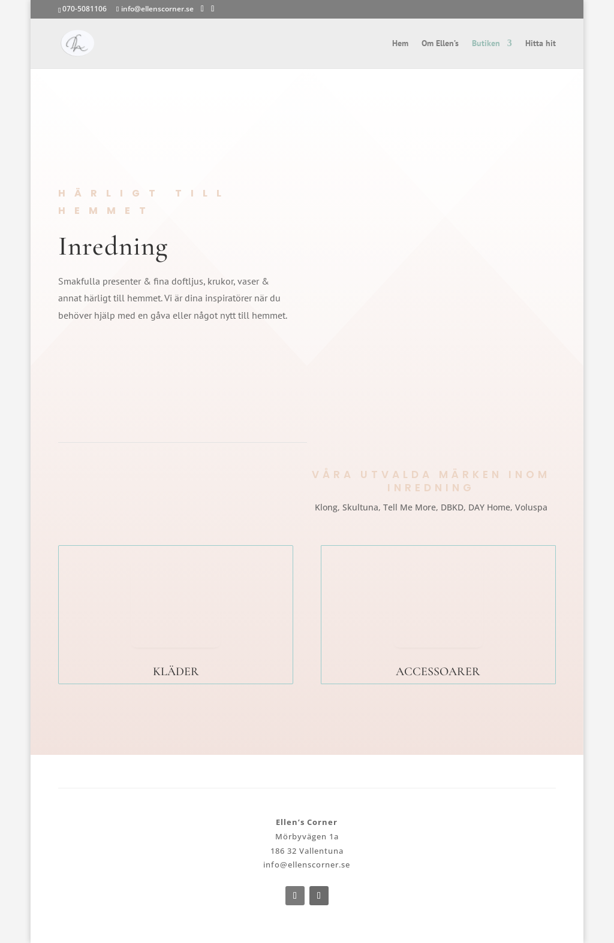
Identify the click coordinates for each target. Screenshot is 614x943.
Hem (400, 44)
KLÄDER (176, 671)
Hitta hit (540, 44)
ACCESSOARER (438, 671)
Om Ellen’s (440, 44)
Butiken (486, 44)
